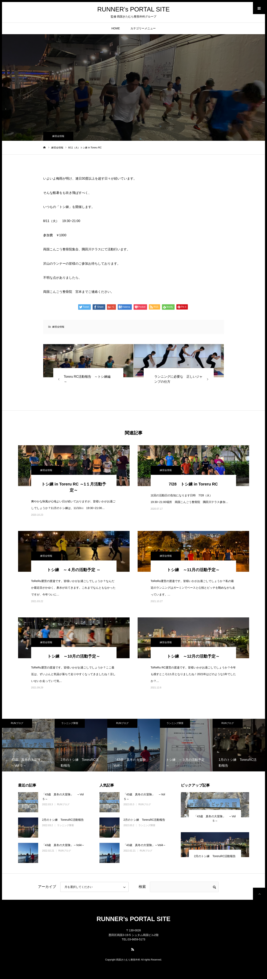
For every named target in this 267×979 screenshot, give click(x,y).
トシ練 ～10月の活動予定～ (73, 656)
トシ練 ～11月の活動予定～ (193, 570)
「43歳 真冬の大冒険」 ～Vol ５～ (63, 796)
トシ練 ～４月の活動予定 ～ (73, 570)
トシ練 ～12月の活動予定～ (193, 656)
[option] (28, 745)
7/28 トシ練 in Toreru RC (193, 484)
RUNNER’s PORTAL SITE (133, 12)
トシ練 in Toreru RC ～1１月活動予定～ (73, 487)
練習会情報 (58, 136)
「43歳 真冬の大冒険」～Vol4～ (63, 845)
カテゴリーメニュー (143, 28)
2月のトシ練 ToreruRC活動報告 (63, 819)
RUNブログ (17, 723)
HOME (116, 28)
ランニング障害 (69, 723)
